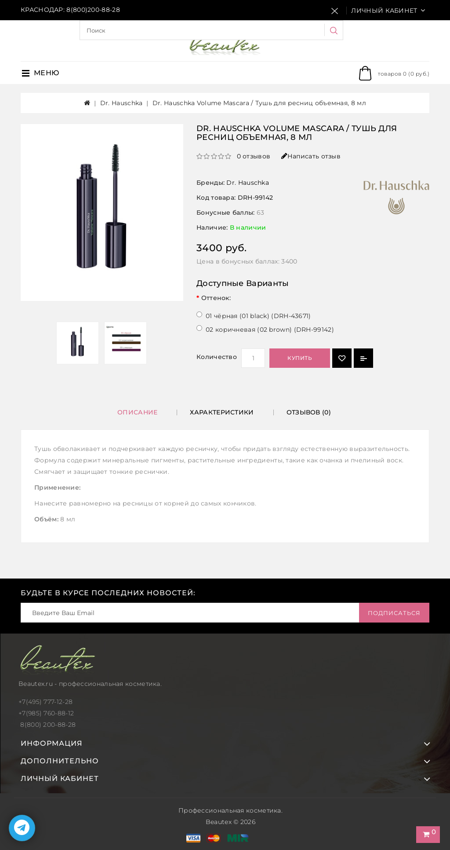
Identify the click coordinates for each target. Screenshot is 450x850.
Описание (137, 412)
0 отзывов (254, 156)
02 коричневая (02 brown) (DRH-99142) (270, 329)
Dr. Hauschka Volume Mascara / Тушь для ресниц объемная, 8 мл (259, 103)
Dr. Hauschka (121, 103)
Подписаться (394, 612)
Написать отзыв (311, 156)
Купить (299, 358)
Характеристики (222, 412)
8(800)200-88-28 (93, 10)
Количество (216, 357)
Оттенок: (216, 298)
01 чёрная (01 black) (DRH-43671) (258, 316)
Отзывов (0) (309, 412)
